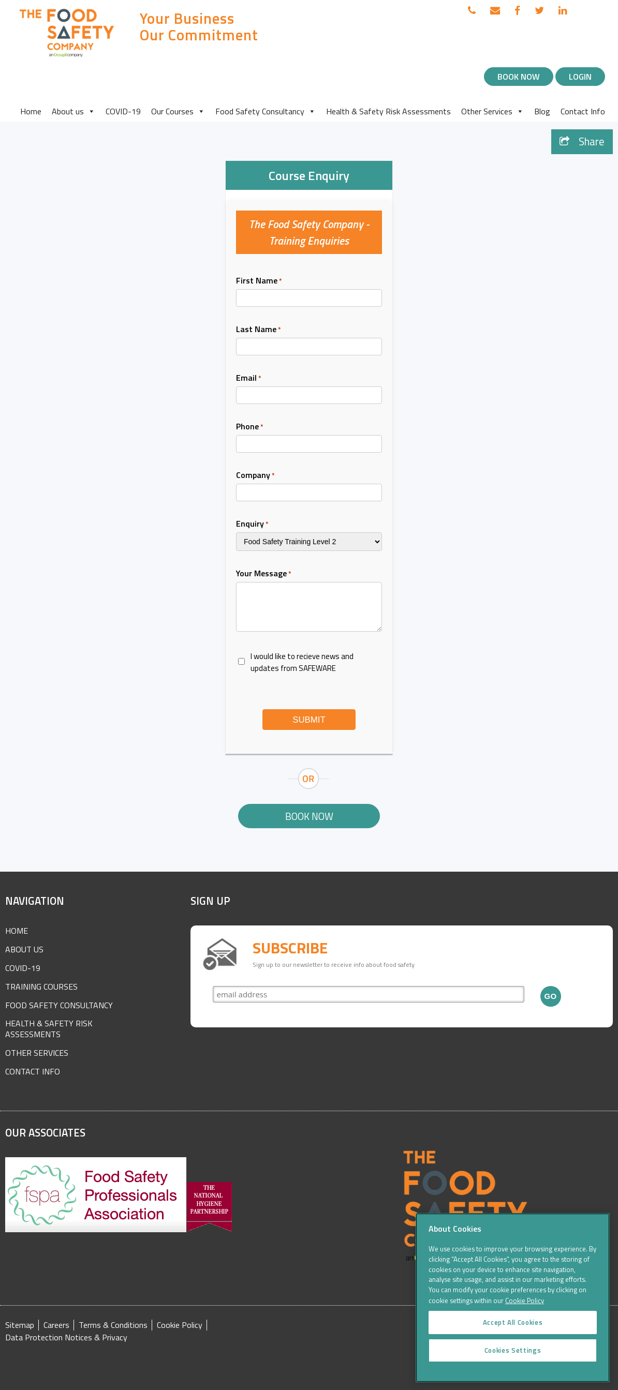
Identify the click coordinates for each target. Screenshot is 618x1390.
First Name (259, 280)
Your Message (263, 573)
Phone (249, 426)
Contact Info (583, 111)
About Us (24, 949)
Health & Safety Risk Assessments (388, 111)
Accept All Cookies (513, 1337)
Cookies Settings (512, 1365)
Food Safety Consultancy (265, 111)
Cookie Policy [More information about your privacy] (524, 1315)
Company (255, 475)
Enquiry (252, 523)
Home (30, 111)
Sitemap (19, 1325)
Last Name (258, 329)
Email (248, 377)
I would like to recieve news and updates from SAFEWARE (302, 662)
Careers (56, 1325)
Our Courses (178, 111)
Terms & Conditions (113, 1325)
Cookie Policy (179, 1325)
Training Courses (41, 986)
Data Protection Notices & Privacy (66, 1337)
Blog (542, 111)
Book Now (518, 76)
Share (582, 141)
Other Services (492, 111)
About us (73, 111)
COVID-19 (123, 111)
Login (580, 76)
